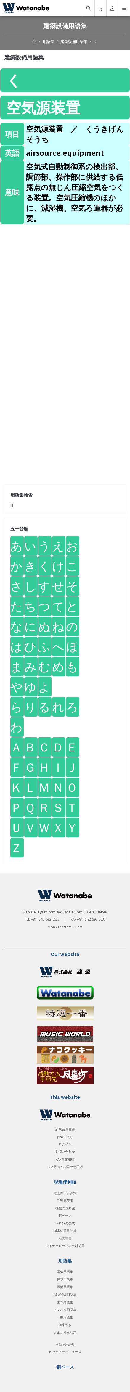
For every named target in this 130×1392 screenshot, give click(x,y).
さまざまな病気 (65, 1332)
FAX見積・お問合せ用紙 (65, 1166)
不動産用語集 (65, 1344)
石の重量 (65, 1238)
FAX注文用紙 (65, 1159)
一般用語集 (65, 1317)
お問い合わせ (65, 1151)
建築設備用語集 (73, 41)
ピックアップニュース (65, 1351)
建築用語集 (65, 1279)
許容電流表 (65, 1200)
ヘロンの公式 (65, 1223)
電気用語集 (65, 1271)
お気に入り (65, 1136)
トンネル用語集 (65, 1309)
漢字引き (65, 1324)
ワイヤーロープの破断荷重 (65, 1245)
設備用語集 (65, 1287)
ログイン (65, 1144)
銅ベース (65, 1215)
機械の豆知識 (65, 1208)
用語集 (48, 41)
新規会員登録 (65, 1129)
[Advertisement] (65, 290)
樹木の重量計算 (65, 1230)
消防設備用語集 (65, 1294)
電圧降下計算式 (65, 1193)
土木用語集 (65, 1302)
